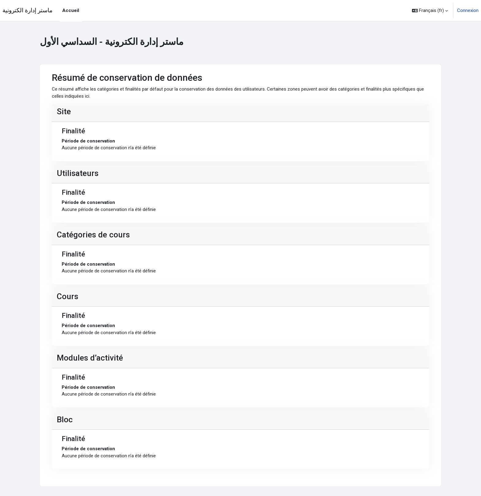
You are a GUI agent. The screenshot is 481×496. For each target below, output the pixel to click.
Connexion (468, 10)
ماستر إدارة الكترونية (27, 10)
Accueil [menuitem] (70, 10)
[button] (430, 10)
